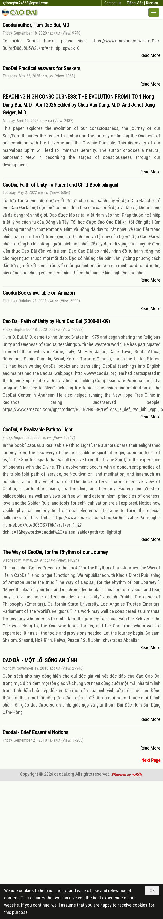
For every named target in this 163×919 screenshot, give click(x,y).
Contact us (112, 3)
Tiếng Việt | (136, 3)
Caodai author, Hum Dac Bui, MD (36, 25)
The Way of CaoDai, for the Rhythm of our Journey (55, 552)
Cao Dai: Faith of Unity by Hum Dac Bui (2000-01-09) (56, 321)
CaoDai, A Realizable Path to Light (37, 429)
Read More (150, 55)
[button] (153, 12)
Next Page (150, 760)
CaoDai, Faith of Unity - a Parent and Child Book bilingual (60, 185)
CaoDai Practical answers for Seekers (41, 68)
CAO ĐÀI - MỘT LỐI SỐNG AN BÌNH (40, 660)
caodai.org (64, 774)
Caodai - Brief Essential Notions (35, 732)
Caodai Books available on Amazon (39, 293)
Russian (152, 3)
